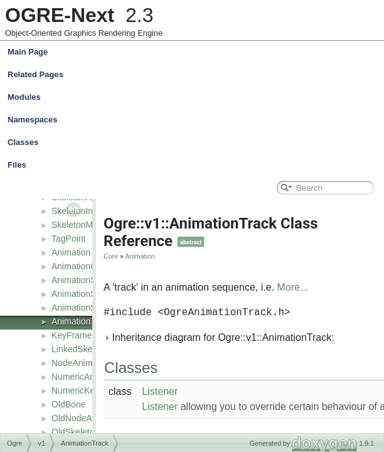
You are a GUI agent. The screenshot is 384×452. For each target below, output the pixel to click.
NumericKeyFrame (88, 390)
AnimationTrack (81, 321)
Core (111, 256)
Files (195, 165)
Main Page (28, 51)
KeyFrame (71, 335)
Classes (195, 142)
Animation (70, 252)
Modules (24, 97)
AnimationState (81, 280)
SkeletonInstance (85, 211)
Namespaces (195, 120)
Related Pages (35, 74)
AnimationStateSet (87, 308)
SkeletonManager (85, 225)
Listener (160, 391)
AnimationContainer (90, 266)
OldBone (68, 404)
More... (293, 287)
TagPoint (68, 239)
